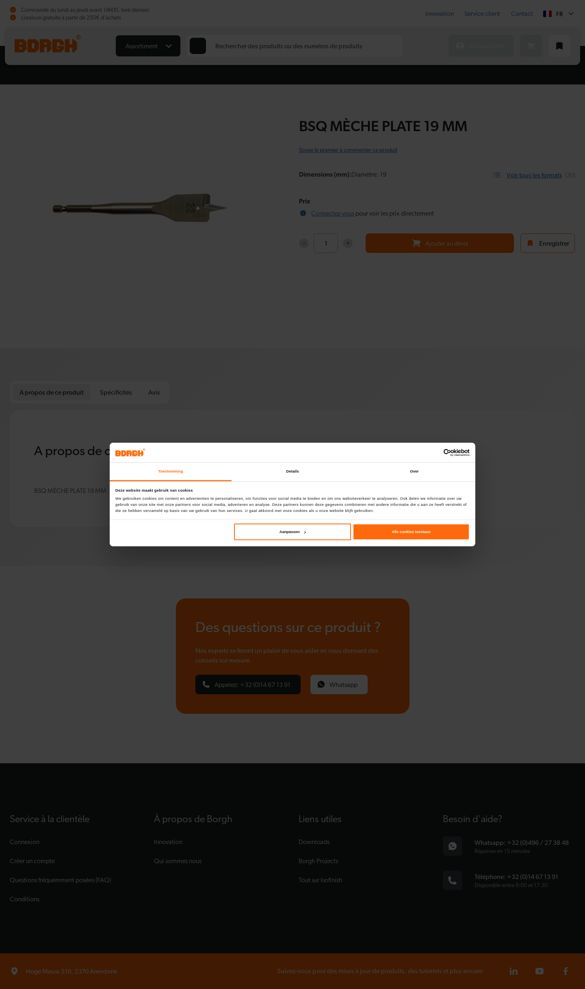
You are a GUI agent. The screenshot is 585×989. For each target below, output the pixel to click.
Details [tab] (292, 471)
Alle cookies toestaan (411, 532)
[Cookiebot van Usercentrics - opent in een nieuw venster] (434, 452)
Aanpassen (293, 532)
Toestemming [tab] (170, 471)
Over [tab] (414, 471)
